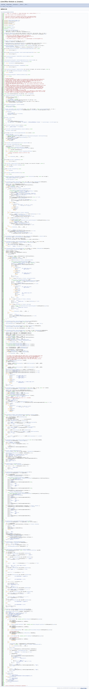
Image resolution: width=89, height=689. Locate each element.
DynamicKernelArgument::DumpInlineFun (14, 69)
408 (2, 321)
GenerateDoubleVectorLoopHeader (18, 263)
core (7, 6)
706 (2, 549)
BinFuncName (13, 442)
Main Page (3, 4)
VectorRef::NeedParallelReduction (13, 172)
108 (2, 93)
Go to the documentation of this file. (7, 12)
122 (2, 104)
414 (2, 325)
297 (2, 236)
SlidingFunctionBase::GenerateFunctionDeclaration (17, 439)
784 (2, 609)
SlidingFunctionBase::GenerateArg (13, 181)
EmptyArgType (17, 182)
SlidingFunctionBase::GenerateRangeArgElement (16, 387)
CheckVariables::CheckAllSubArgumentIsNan (15, 541)
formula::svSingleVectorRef (24, 188)
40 (2, 43)
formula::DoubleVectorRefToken (17, 147)
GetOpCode (12, 187)
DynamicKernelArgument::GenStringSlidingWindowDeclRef (21, 52)
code (15, 276)
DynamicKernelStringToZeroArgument (28, 220)
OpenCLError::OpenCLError (9, 33)
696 (2, 541)
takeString (16, 220)
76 (2, 69)
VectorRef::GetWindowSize (12, 144)
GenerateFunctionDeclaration (12, 452)
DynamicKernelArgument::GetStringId (13, 95)
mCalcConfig (8, 47)
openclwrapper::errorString (49, 122)
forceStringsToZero (10, 179)
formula (13, 27)
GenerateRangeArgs (10, 323)
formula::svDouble (24, 212)
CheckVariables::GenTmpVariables (13, 463)
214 (2, 172)
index (20, 178)
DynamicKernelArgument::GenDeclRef (13, 56)
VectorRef (9, 178)
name (21, 191)
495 (2, 387)
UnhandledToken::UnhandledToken (11, 30)
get (47, 220)
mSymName (10, 57)
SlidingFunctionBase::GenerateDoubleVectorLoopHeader (18, 414)
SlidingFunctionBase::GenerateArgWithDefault (16, 241)
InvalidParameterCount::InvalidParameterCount (14, 43)
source (4, 6)
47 (2, 48)
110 (2, 95)
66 (2, 61)
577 (2, 450)
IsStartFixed (13, 351)
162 (2, 132)
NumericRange (12, 619)
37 (2, 40)
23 (2, 30)
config (12, 47)
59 (2, 56)
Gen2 (17, 661)
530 (2, 414)
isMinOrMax (17, 614)
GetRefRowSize (24, 347)
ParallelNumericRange (16, 629)
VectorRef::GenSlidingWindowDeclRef (17, 132)
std (15, 31)
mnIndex (33, 109)
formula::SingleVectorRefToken (12, 135)
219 (2, 176)
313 (2, 248)
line (45, 34)
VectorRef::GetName (17, 165)
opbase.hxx (11, 25)
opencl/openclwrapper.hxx (14, 20)
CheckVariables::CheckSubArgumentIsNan (14, 472)
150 (2, 125)
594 (2, 463)
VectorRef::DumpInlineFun (11, 163)
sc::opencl (11, 28)
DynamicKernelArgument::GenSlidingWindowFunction (17, 60)
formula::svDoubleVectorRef (26, 259)
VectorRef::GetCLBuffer (12, 168)
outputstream (25, 56)
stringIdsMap (30, 93)
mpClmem (9, 119)
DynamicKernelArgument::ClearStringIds (14, 104)
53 (2, 52)
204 (2, 165)
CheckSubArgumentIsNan (12, 546)
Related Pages (9, 4)
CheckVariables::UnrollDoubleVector (14, 549)
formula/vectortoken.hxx (14, 21)
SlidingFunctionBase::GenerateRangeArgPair (15, 330)
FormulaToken (7, 61)
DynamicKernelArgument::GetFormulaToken (19, 61)
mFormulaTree (12, 63)
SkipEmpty (16, 208)
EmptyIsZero (16, 204)
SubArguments (37, 181)
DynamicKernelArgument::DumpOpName (17, 65)
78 (2, 70)
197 (2, 159)
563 (2, 439)
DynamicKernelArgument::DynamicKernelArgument (14, 45)
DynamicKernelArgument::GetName (19, 70)
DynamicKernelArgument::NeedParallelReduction (16, 74)
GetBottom (19, 454)
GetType (14, 188)
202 (2, 163)
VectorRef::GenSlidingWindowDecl (13, 129)
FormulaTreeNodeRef (10, 46)
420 (2, 330)
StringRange (14, 635)
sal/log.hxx (11, 22)
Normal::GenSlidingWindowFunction (13, 450)
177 (2, 144)
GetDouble (33, 214)
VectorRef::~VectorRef (9, 117)
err (11, 120)
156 (2, 129)
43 (2, 45)
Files (26, 4)
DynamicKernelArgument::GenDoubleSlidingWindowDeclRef (21, 48)
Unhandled (12, 156)
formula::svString (24, 217)
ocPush (18, 187)
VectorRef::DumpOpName (14, 159)
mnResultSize (27, 632)
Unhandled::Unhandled (8, 40)
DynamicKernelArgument (11, 109)
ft (37, 47)
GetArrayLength (23, 137)
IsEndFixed (14, 351)
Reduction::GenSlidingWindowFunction (14, 609)
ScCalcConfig (30, 45)
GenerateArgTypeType (27, 182)
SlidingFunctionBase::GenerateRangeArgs (15, 248)
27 (2, 33)
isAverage (10, 614)
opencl (10, 6)
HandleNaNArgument (22, 650)
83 (2, 74)
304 (2, 241)
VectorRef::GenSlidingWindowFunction (14, 142)
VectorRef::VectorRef (8, 109)
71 (2, 65)
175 (2, 142)
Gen (9, 459)
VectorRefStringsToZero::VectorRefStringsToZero (14, 176)
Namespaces (16, 4)
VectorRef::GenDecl (10, 125)
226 (2, 181)
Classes (21, 4)
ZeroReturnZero (16, 657)
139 (2, 117)
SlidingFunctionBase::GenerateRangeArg (14, 325)
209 (2, 168)
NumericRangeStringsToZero (17, 624)
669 (2, 521)
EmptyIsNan (16, 207)
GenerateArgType (22, 192)
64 (2, 60)
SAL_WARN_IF (10, 122)
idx (36, 109)
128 (2, 109)
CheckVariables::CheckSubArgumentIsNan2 (15, 521)
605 (2, 472)
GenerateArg (8, 239)
